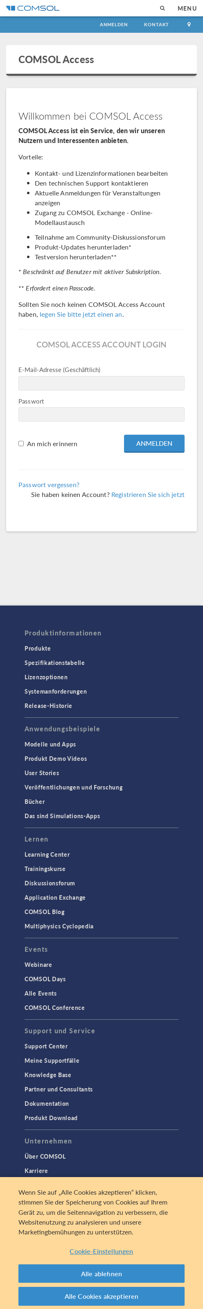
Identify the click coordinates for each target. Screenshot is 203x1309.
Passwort (31, 401)
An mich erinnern (52, 443)
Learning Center (47, 854)
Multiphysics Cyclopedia (59, 926)
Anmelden (114, 24)
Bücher (35, 801)
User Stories (42, 773)
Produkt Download (51, 1118)
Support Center (46, 1046)
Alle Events (41, 993)
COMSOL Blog (45, 911)
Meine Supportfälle (52, 1060)
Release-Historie (48, 705)
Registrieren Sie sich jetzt (148, 494)
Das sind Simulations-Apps (62, 816)
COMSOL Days (45, 979)
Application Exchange (55, 897)
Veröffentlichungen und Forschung (73, 787)
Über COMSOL (45, 1156)
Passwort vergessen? (48, 484)
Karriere (36, 1170)
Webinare (38, 964)
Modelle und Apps (50, 744)
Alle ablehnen (101, 1275)
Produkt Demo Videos (56, 758)
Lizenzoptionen (46, 677)
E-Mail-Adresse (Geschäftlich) (59, 369)
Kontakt (156, 24)
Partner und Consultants (59, 1089)
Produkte (38, 648)
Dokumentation (47, 1103)
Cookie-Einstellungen (101, 1253)
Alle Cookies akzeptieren (102, 1298)
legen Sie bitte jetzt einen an (81, 314)
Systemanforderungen (56, 691)
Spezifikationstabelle (55, 662)
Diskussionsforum (50, 883)
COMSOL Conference (55, 1007)
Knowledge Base (48, 1075)
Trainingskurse (45, 868)
